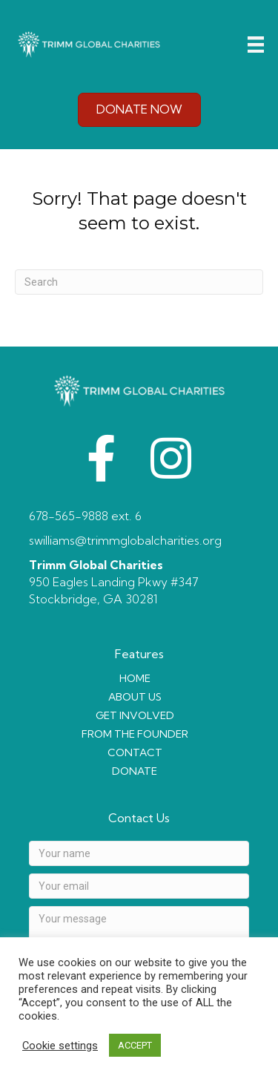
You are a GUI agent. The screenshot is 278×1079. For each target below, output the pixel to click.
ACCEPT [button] (135, 1045)
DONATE (134, 771)
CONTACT (134, 752)
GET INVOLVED (135, 715)
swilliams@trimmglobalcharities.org (125, 540)
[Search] (139, 282)
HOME (134, 678)
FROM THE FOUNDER (135, 734)
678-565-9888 (68, 515)
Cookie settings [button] (60, 1045)
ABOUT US (135, 697)
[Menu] (255, 44)
